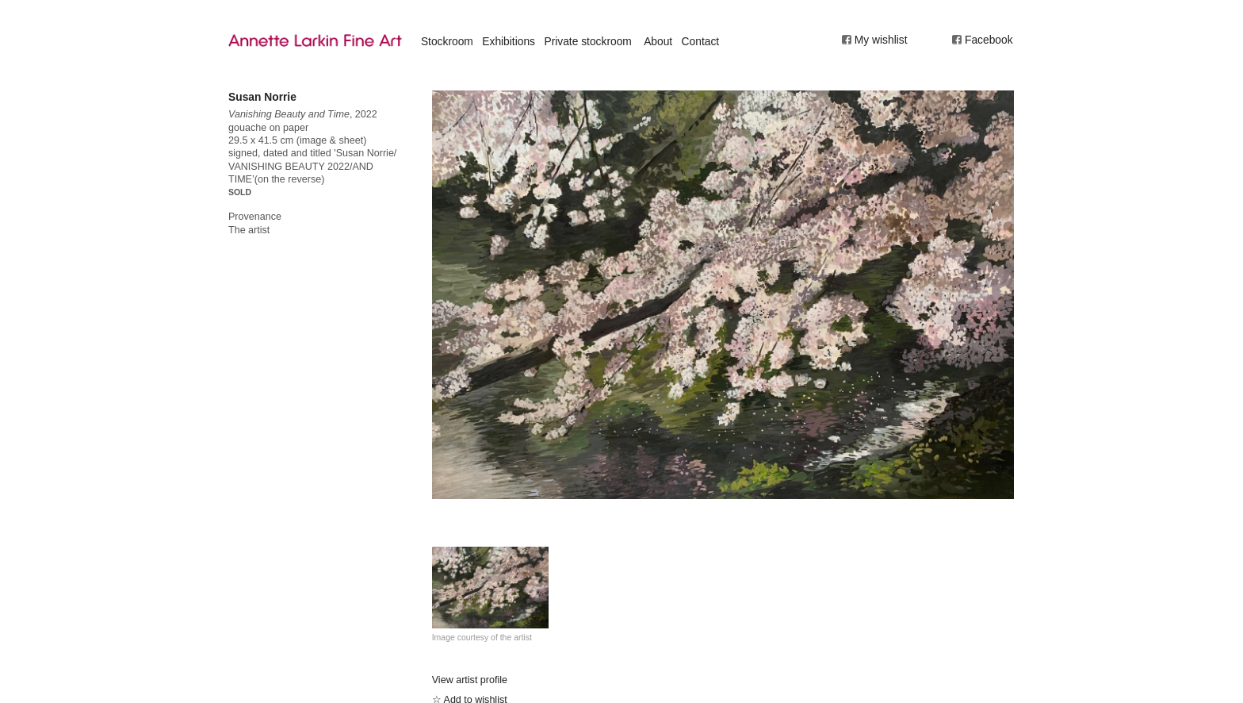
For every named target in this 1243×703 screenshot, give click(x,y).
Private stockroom (587, 41)
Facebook (989, 39)
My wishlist (881, 39)
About (658, 41)
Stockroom (447, 41)
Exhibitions (508, 41)
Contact (701, 41)
